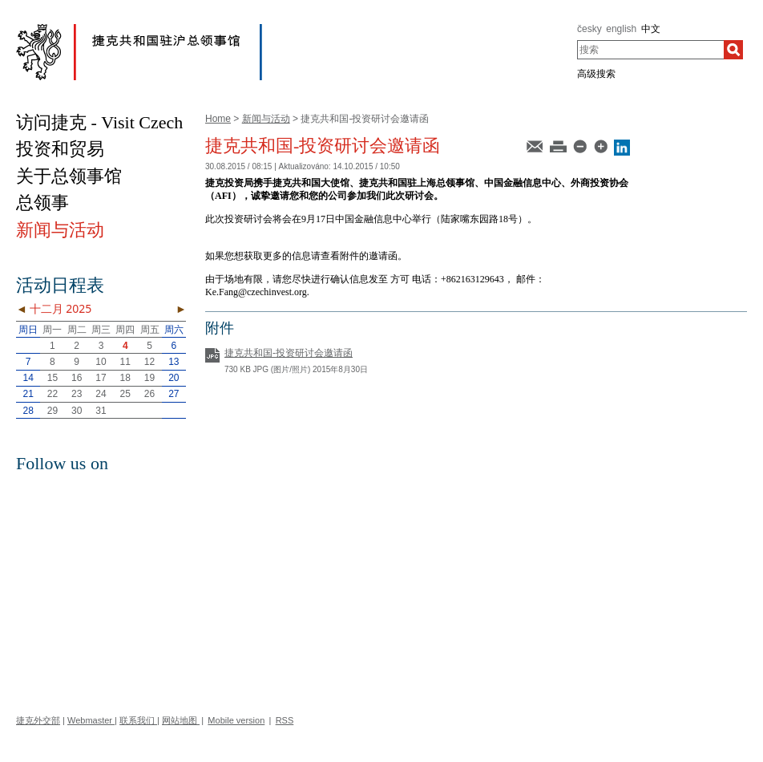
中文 (650, 28)
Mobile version (236, 720)
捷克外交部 (38, 720)
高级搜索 (596, 74)
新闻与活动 (266, 118)
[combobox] (650, 49)
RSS (285, 720)
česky (589, 28)
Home (218, 118)
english (621, 28)
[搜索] (733, 49)
